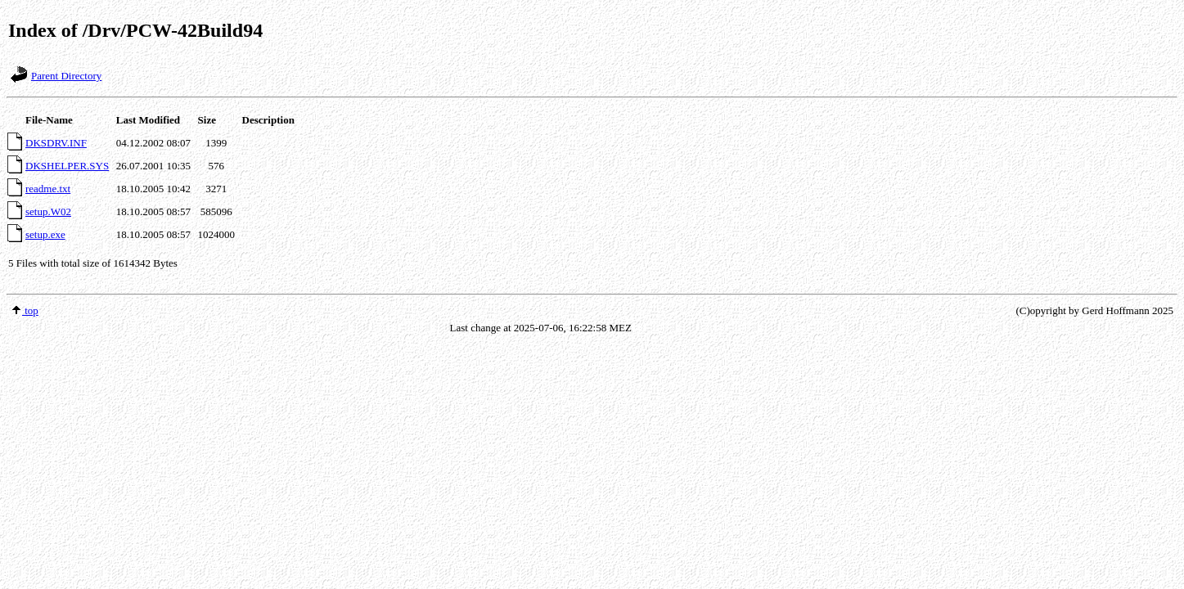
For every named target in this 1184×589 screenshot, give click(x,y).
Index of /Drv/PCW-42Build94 (135, 30)
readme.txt (47, 188)
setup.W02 (48, 211)
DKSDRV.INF (56, 143)
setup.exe (45, 234)
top (24, 310)
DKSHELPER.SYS (67, 166)
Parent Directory (66, 76)
